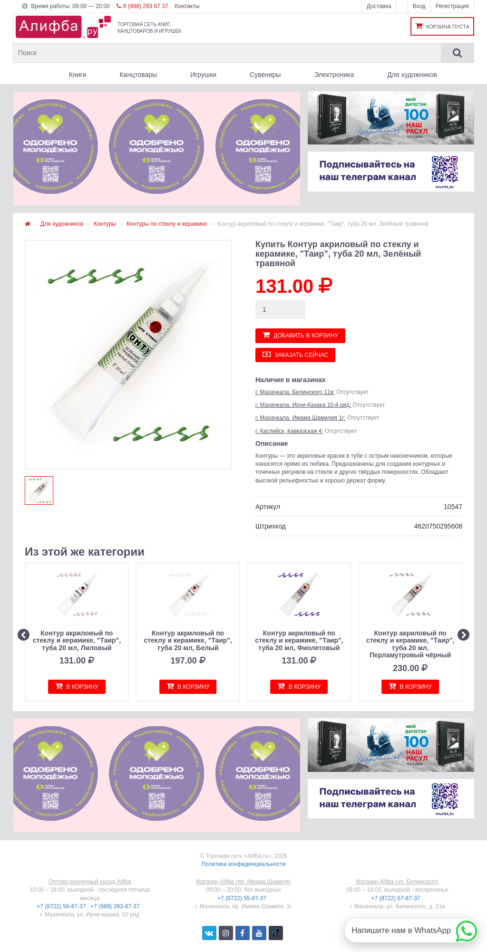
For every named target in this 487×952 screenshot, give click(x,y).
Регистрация (452, 6)
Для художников (412, 74)
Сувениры (265, 74)
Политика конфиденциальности (243, 864)
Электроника (334, 74)
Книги (78, 74)
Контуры (105, 224)
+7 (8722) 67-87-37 (396, 898)
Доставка (379, 6)
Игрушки (203, 74)
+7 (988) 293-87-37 (115, 906)
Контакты (187, 6)
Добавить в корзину (300, 335)
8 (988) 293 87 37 (142, 6)
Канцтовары (138, 74)
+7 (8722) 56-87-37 (62, 906)
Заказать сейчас (295, 354)
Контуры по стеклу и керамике (167, 224)
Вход (419, 6)
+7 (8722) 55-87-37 (242, 898)
